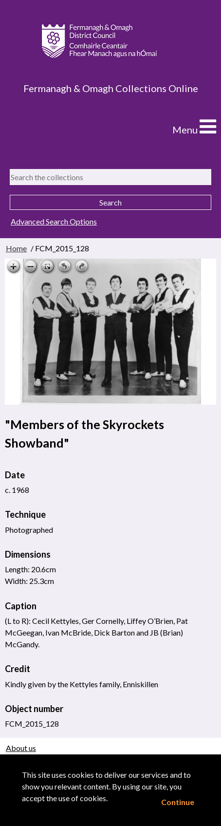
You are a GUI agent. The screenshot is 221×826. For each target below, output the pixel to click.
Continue (177, 802)
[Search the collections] (110, 177)
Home (16, 248)
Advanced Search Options (54, 221)
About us (21, 747)
